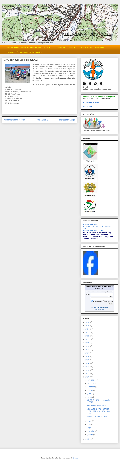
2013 (88, 367)
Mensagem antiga (67, 120)
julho (90, 394)
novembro (92, 380)
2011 (88, 374)
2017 (88, 353)
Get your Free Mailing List (99, 307)
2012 (88, 370)
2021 (88, 339)
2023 (88, 332)
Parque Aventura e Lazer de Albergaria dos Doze (28, 47)
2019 (88, 346)
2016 (88, 356)
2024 (88, 329)
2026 (88, 322)
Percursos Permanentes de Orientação (24, 52)
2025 (88, 326)
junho (90, 397)
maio (90, 421)
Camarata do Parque (66, 47)
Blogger (75, 458)
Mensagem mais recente (14, 120)
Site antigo (87, 107)
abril (89, 424)
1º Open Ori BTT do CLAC (97, 417)
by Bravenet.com (99, 309)
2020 (88, 343)
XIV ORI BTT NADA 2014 (93, 231)
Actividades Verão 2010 (96, 406)
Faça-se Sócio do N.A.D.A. (93, 47)
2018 (88, 350)
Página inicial (42, 120)
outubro (91, 383)
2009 (88, 439)
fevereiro (91, 431)
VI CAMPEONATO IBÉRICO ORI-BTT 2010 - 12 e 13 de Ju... (98, 411)
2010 (88, 377)
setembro (91, 387)
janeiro (90, 435)
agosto (90, 390)
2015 (88, 360)
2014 (88, 363)
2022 (88, 336)
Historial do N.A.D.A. (91, 103)
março (90, 428)
